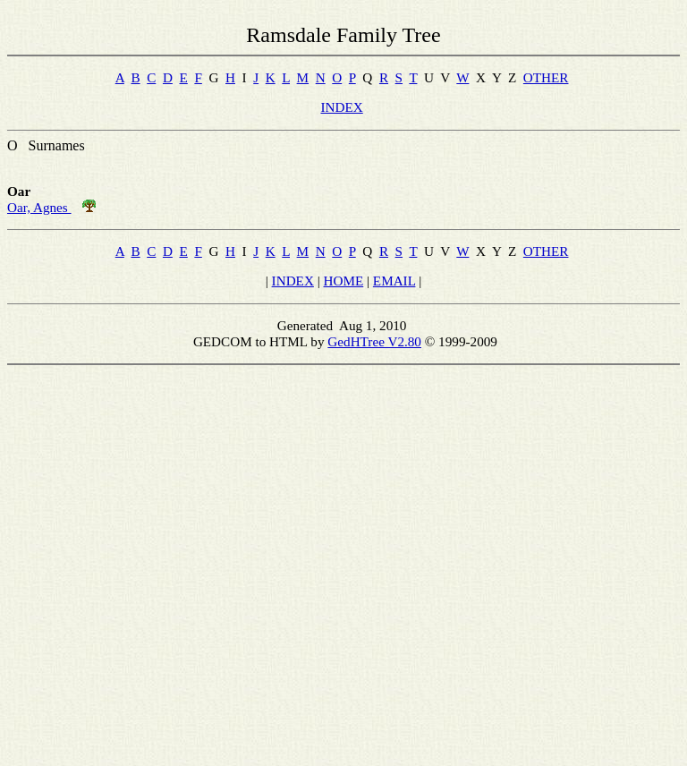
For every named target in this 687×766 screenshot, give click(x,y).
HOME (344, 280)
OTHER (546, 77)
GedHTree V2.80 (374, 341)
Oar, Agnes (39, 207)
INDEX (341, 107)
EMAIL (394, 280)
